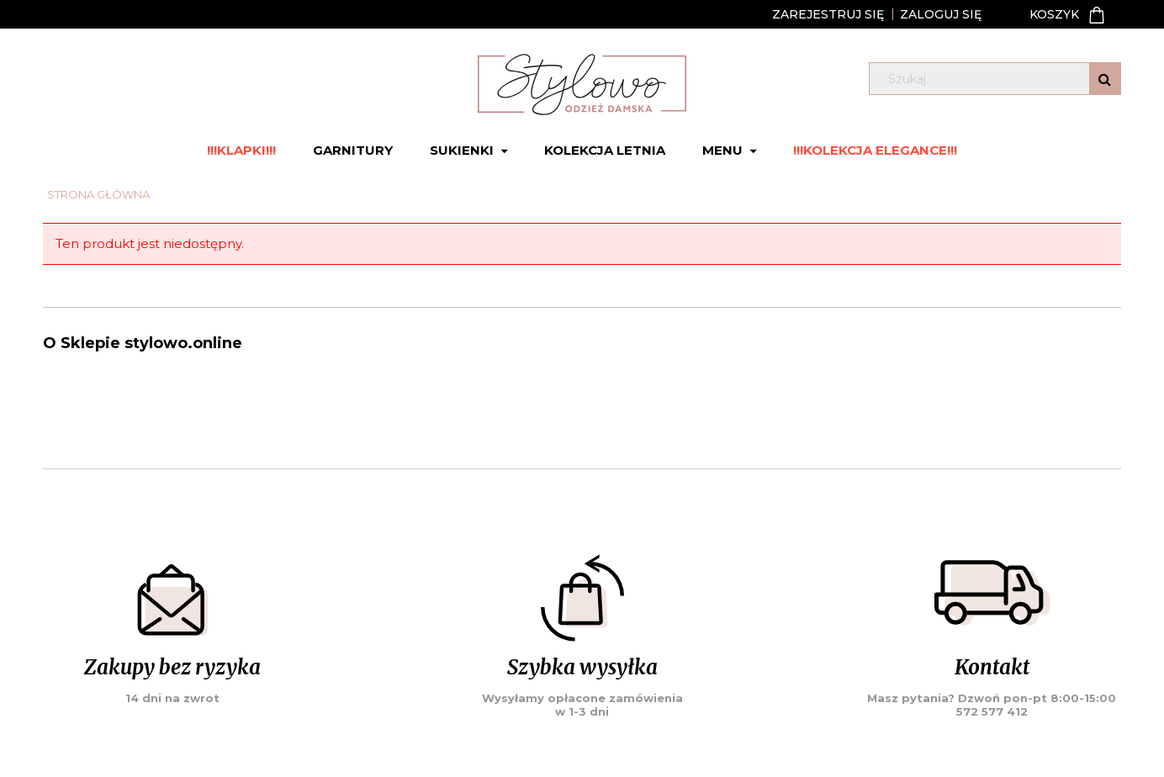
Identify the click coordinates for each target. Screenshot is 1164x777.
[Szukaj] (1104, 78)
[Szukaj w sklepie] (998, 79)
